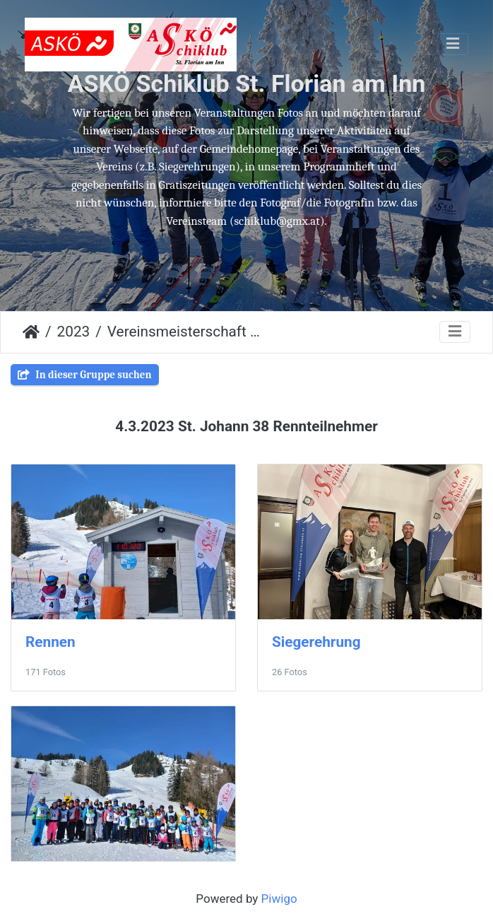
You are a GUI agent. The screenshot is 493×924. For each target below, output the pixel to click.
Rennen (50, 641)
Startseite (31, 332)
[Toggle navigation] (452, 44)
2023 (73, 331)
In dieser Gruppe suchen (85, 374)
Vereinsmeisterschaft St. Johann (186, 331)
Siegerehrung (316, 641)
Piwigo (279, 898)
